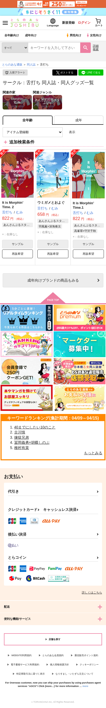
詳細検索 (96, 47)
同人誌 (31, 64)
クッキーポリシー (89, 664)
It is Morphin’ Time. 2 (12, 205)
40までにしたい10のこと (34, 427)
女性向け (94, 35)
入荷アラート (15, 73)
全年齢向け (11, 35)
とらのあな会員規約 (53, 655)
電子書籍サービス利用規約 (25, 664)
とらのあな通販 (12, 64)
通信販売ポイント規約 (86, 655)
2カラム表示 (90, 132)
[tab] (78, 120)
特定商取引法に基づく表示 (30, 673)
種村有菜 (21, 448)
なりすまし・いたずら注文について (74, 673)
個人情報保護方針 (59, 664)
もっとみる (93, 453)
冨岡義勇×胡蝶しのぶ (31, 442)
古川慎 (19, 432)
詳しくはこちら (92, 592)
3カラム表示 (81, 132)
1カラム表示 (99, 132)
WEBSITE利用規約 (21, 655)
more (85, 686)
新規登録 (68, 22)
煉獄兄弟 (21, 437)
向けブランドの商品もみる (53, 280)
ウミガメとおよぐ (51, 203)
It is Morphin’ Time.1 (83, 205)
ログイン (84, 22)
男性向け (73, 35)
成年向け (31, 35)
